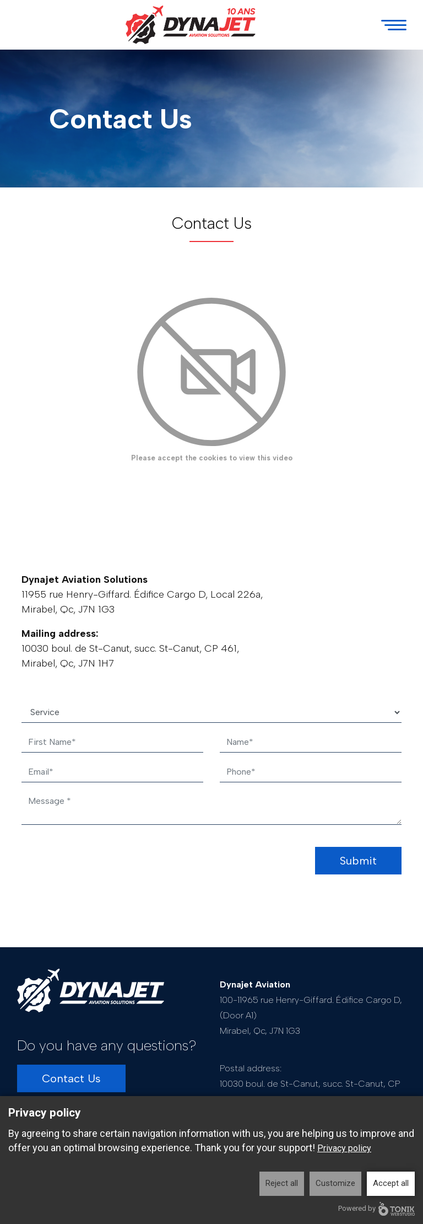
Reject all (281, 1183)
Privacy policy (344, 1148)
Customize (335, 1183)
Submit (358, 860)
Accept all (391, 1183)
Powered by (376, 1209)
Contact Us (71, 1078)
